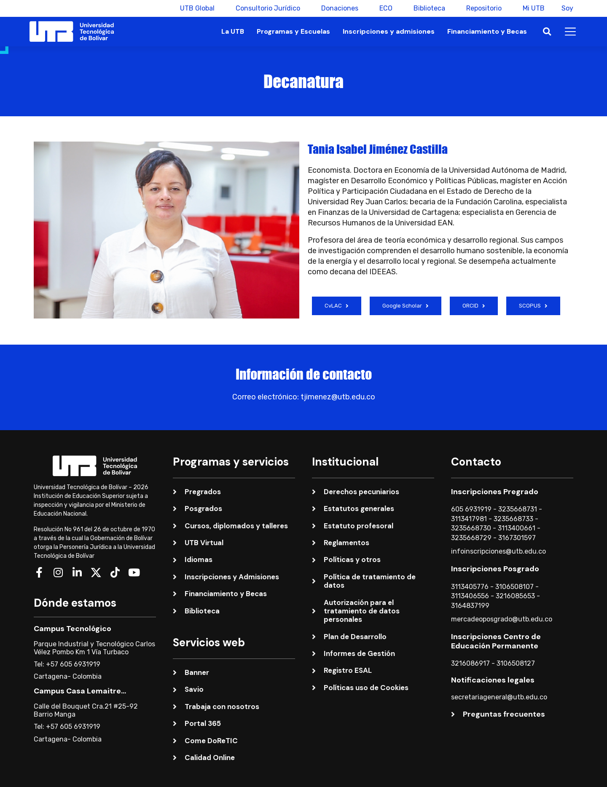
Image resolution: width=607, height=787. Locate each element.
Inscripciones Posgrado (495, 569)
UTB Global (193, 8)
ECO (381, 8)
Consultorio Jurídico (263, 8)
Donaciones (335, 8)
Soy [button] (567, 8)
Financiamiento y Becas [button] (487, 31)
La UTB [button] (232, 31)
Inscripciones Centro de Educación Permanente (496, 641)
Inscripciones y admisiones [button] (389, 31)
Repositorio (479, 8)
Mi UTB (529, 8)
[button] (547, 31)
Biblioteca (425, 8)
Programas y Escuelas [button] (293, 31)
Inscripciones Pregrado (494, 492)
